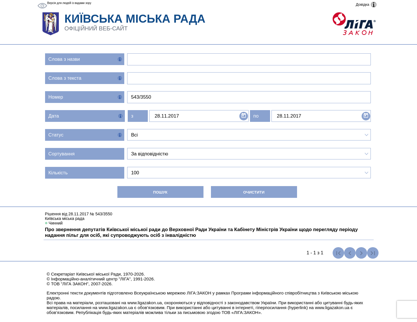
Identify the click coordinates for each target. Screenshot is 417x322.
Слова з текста (65, 78)
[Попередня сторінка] (350, 253)
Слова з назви (64, 59)
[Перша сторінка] (338, 253)
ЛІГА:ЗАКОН (199, 292)
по (256, 116)
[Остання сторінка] (373, 253)
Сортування (62, 154)
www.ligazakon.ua (144, 302)
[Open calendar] (243, 116)
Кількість (58, 172)
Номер (56, 97)
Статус (56, 135)
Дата (54, 116)
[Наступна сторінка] (361, 253)
